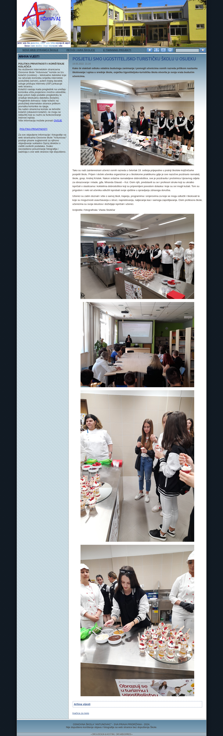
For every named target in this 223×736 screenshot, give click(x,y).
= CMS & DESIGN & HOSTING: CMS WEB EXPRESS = (111, 734)
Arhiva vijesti (82, 704)
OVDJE (58, 120)
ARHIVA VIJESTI (29, 56)
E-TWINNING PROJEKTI (117, 50)
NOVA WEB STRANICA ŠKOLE (40, 50)
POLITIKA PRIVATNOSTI (33, 129)
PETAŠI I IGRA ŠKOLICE (81, 50)
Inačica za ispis (80, 713)
